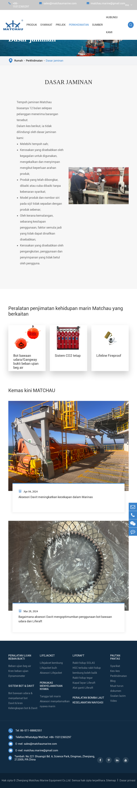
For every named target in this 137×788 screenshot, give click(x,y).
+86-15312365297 (18, 5)
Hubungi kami (112, 25)
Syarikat (46, 24)
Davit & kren (15, 703)
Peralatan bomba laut (88, 697)
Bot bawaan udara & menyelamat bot (20, 696)
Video (113, 700)
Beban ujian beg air (19, 666)
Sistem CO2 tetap (68, 356)
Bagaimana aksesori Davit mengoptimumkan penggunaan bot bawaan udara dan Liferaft (65, 619)
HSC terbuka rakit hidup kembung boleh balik (87, 670)
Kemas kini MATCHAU (31, 390)
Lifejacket (47, 655)
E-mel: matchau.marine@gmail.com (33, 750)
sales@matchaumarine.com (58, 5)
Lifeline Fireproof (108, 356)
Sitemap (111, 780)
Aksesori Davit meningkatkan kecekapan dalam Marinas (55, 497)
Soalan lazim (118, 695)
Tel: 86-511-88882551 (25, 730)
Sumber (97, 24)
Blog (113, 681)
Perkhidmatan (79, 24)
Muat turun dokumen (116, 688)
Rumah (18, 60)
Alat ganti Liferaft (83, 687)
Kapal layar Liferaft (84, 682)
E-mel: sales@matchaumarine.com (32, 744)
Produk (31, 24)
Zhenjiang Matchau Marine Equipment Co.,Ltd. (43, 780)
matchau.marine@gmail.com (106, 5)
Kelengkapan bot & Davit (22, 708)
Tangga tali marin (50, 696)
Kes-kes (115, 671)
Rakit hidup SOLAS (84, 662)
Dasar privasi (127, 780)
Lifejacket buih (48, 667)
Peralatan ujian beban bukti (19, 657)
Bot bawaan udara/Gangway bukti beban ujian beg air (25, 362)
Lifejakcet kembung (51, 662)
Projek (61, 24)
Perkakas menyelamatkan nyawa (51, 686)
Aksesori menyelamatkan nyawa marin (55, 704)
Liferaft (78, 655)
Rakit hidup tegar (83, 677)
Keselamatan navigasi (88, 702)
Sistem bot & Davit (21, 685)
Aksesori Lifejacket (51, 672)
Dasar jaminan (54, 60)
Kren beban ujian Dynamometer (18, 673)
